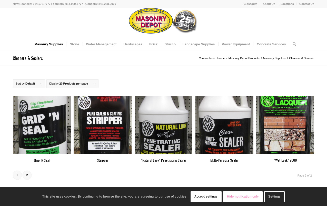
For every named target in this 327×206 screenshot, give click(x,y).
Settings (274, 196)
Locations (287, 3)
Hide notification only (243, 196)
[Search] (292, 44)
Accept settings (205, 196)
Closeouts (250, 3)
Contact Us (306, 3)
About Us (269, 3)
